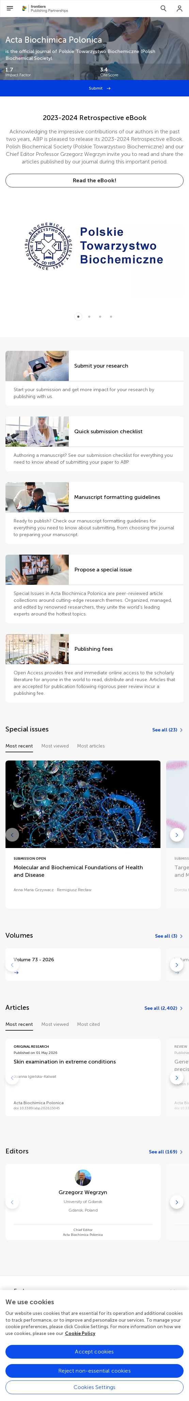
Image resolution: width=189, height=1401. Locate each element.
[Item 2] (100, 317)
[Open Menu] (10, 8)
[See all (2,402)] (164, 1008)
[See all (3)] (169, 936)
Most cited (88, 1024)
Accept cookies (94, 1357)
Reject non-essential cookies (94, 1376)
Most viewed (55, 746)
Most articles (91, 746)
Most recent (19, 746)
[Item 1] (89, 317)
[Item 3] (111, 317)
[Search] (163, 8)
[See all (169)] (166, 1152)
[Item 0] (78, 317)
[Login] (180, 8)
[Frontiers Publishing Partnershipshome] (45, 8)
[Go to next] (177, 835)
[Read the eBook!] (94, 180)
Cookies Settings (95, 1392)
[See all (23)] (168, 730)
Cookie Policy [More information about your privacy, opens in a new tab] (80, 1338)
